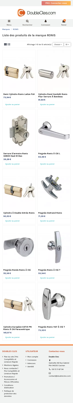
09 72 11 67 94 (58, 369)
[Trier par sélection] (58, 44)
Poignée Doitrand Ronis (50, 213)
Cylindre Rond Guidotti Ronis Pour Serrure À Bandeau (52, 95)
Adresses (31, 363)
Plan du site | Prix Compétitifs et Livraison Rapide (11, 359)
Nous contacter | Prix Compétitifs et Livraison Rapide (12, 371)
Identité (30, 367)
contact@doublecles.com (60, 376)
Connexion (31, 360)
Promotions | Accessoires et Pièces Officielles (11, 379)
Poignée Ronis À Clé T (49, 270)
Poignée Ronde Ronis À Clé (17, 270)
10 (67, 44)
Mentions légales (11, 365)
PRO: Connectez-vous (56, 3)
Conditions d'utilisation (9, 386)
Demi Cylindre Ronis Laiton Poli (19, 94)
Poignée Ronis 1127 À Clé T (51, 327)
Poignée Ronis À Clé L (49, 153)
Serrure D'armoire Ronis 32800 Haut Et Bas (15, 154)
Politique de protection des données (10, 393)
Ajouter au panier (12, 104)
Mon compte (32, 357)
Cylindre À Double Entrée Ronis (19, 213)
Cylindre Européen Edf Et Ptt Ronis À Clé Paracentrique (17, 328)
